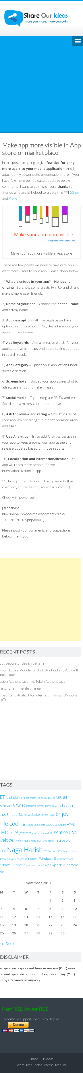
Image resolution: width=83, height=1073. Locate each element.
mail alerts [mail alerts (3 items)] (29, 841)
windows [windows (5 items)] (31, 858)
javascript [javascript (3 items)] (25, 833)
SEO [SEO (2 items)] (60, 851)
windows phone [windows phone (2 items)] (65, 858)
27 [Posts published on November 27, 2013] (26, 933)
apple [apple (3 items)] (51, 798)
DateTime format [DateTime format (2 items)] (35, 805)
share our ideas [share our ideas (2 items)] (70, 851)
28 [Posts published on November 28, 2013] (38, 933)
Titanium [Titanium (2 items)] (14, 858)
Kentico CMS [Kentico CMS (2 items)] (46, 833)
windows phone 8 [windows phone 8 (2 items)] (35, 865)
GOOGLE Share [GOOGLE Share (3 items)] (56, 825)
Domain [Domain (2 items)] (49, 805)
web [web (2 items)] (22, 858)
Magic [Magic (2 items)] (19, 840)
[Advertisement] (41, 88)
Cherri (75, 192)
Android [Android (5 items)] (12, 797)
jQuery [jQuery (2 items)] (35, 833)
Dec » (10, 943)
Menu (77, 41)
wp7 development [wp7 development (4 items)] (65, 865)
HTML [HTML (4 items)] (71, 824)
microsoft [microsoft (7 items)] (62, 840)
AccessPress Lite (55, 1065)
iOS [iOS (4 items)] (16, 833)
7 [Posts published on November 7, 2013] (38, 908)
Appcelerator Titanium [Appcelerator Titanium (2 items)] (35, 797)
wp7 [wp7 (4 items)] (48, 865)
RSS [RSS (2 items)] (45, 851)
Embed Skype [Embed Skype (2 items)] (48, 814)
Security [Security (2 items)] (52, 851)
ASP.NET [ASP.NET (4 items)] (61, 797)
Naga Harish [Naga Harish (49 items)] (25, 849)
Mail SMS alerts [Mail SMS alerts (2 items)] (45, 840)
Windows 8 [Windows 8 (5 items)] (47, 858)
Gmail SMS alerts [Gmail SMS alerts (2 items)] (36, 824)
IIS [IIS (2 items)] (11, 833)
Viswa (13, 198)
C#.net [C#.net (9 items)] (19, 805)
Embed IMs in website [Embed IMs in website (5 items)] (23, 814)
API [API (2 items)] (20, 797)
